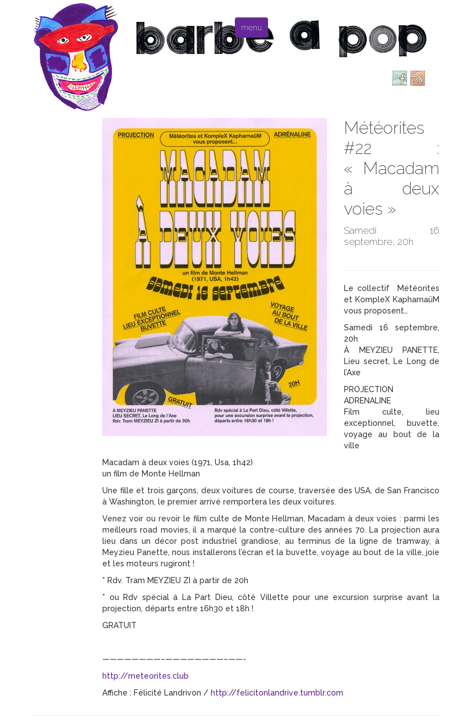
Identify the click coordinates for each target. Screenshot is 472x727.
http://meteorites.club (145, 675)
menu (251, 27)
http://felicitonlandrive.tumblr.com (277, 692)
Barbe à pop (77, 56)
